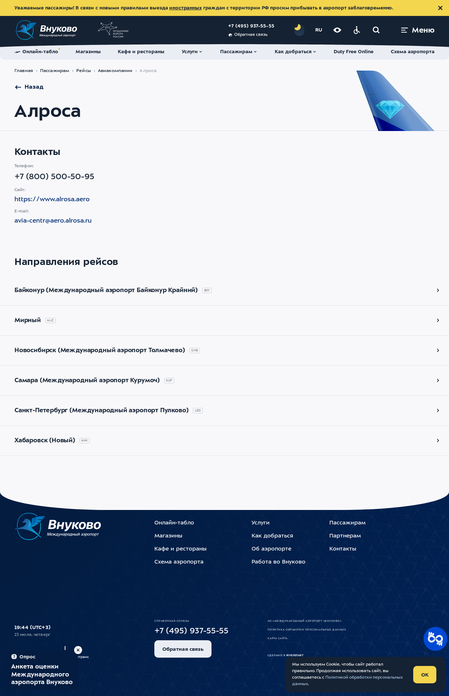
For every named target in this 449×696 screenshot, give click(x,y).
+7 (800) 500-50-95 (54, 177)
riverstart (295, 655)
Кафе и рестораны (180, 549)
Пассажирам (54, 71)
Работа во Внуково (278, 562)
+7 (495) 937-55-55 (251, 26)
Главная (23, 71)
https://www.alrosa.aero (52, 200)
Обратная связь (248, 35)
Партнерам (345, 536)
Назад (28, 87)
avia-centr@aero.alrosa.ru (52, 221)
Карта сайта (277, 638)
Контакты (342, 549)
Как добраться (272, 536)
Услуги (261, 523)
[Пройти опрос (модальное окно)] (42, 670)
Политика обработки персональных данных (307, 629)
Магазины (168, 536)
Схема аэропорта (179, 562)
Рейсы (83, 71)
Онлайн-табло (174, 523)
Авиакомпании (115, 71)
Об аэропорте (271, 549)
